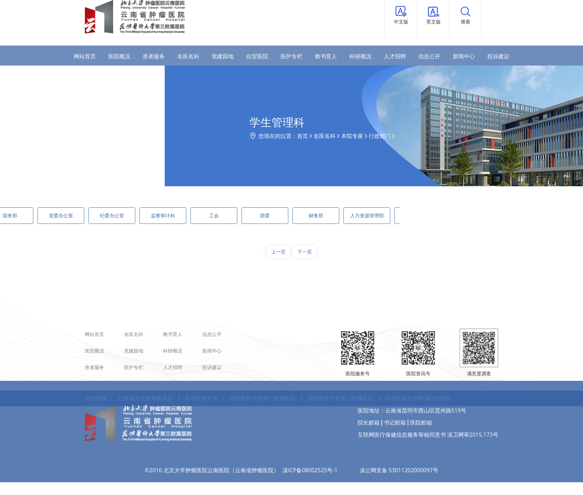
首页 (350, 136)
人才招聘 (395, 56)
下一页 (304, 251)
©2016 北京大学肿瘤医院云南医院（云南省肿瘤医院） (212, 447)
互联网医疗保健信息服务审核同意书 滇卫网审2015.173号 (428, 411)
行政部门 (428, 136)
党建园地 (223, 56)
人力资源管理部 (338, 215)
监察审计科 (134, 215)
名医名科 (188, 56)
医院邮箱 (421, 399)
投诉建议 (498, 56)
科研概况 (360, 56)
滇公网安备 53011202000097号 (399, 447)
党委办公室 (32, 215)
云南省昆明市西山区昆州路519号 (425, 387)
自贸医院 (257, 56)
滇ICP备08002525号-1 (310, 447)
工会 (185, 215)
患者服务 (154, 56)
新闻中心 (464, 56)
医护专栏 (291, 56)
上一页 (278, 251)
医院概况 (119, 56)
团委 (236, 215)
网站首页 (85, 56)
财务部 (287, 215)
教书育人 (326, 56)
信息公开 (429, 56)
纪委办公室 (83, 215)
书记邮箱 (395, 399)
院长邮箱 (369, 399)
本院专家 (400, 136)
